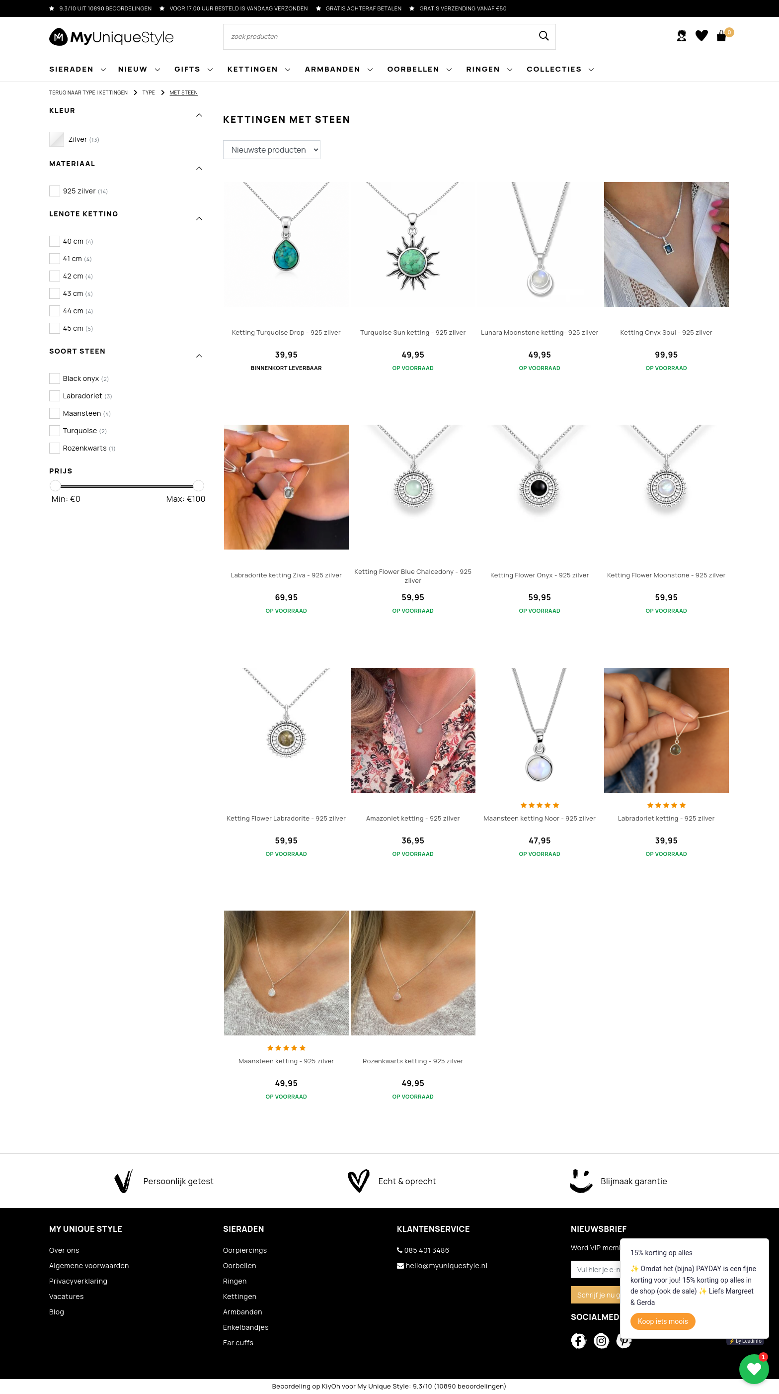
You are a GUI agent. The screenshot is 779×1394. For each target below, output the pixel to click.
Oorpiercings (245, 1250)
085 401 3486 (423, 1250)
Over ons (64, 1250)
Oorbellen (239, 1265)
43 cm (78, 293)
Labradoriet (88, 395)
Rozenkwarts (89, 448)
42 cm (78, 275)
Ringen (235, 1281)
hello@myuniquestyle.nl (442, 1265)
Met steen (184, 92)
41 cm (77, 258)
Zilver (84, 139)
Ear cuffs (238, 1342)
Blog (56, 1311)
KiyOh (331, 1386)
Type (149, 92)
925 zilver (86, 190)
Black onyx (86, 378)
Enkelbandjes (246, 1327)
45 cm (78, 328)
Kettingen (113, 92)
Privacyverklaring (78, 1281)
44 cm (78, 310)
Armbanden (242, 1311)
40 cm (78, 241)
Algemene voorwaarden (89, 1265)
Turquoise (85, 430)
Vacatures (66, 1296)
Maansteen (87, 413)
